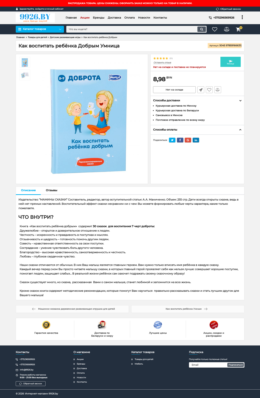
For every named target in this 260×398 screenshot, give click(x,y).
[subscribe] (216, 365)
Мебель (139, 364)
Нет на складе (174, 89)
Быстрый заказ (200, 89)
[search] (136, 29)
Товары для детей (144, 359)
